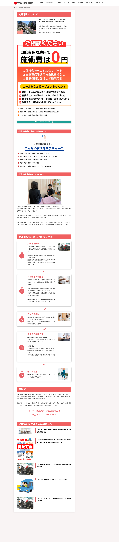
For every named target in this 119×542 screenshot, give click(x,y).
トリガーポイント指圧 (87, 357)
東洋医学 (83, 363)
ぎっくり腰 (88, 94)
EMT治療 (83, 354)
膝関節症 (88, 107)
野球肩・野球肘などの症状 (93, 133)
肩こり (87, 76)
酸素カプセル (84, 334)
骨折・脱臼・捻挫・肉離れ (93, 118)
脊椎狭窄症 (88, 104)
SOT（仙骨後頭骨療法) (87, 345)
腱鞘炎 (87, 79)
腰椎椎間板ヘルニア (91, 100)
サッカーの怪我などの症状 (93, 137)
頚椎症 (87, 44)
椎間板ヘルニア (90, 50)
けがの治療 (84, 360)
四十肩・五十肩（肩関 (92, 70)
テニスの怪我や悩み (91, 143)
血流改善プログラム (86, 343)
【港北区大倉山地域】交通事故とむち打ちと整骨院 (52, 479)
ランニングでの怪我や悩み (93, 140)
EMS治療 (83, 351)
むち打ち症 (88, 47)
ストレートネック (90, 54)
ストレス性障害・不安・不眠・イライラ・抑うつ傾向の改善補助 (93, 225)
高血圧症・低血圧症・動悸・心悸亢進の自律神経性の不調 (93, 171)
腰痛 (86, 97)
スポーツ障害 (89, 122)
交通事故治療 (84, 348)
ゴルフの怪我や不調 (91, 125)
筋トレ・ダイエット (86, 340)
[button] (44, 122)
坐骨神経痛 (88, 91)
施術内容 (83, 332)
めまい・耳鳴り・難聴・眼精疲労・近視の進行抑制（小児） (93, 209)
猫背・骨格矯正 (85, 337)
